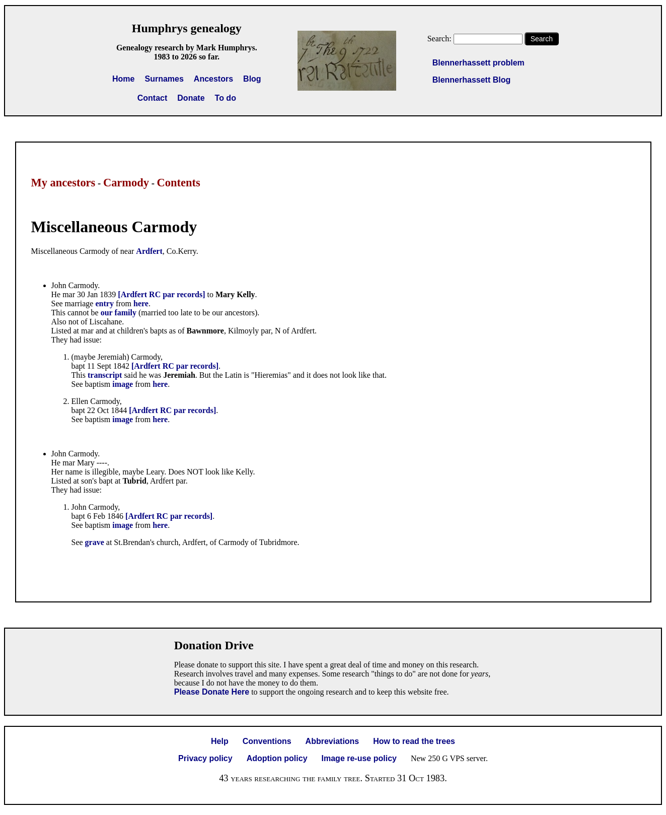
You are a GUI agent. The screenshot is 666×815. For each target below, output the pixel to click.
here (141, 303)
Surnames (163, 79)
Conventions (267, 741)
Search (542, 39)
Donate (190, 98)
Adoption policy (277, 758)
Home (123, 79)
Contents (178, 182)
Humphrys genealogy (187, 28)
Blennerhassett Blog (471, 80)
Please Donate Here (211, 692)
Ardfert (149, 251)
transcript (105, 375)
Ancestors (213, 79)
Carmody (126, 182)
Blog (252, 79)
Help (220, 741)
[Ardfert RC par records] (161, 294)
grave (94, 542)
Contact (152, 98)
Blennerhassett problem (478, 62)
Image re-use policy (359, 758)
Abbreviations (332, 741)
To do (225, 98)
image (123, 384)
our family (118, 312)
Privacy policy (205, 758)
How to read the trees (414, 741)
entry (105, 303)
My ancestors (63, 182)
